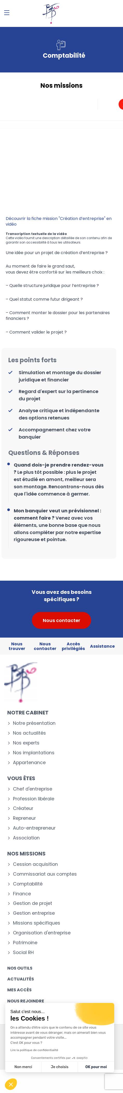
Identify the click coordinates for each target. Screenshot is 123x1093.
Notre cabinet (28, 712)
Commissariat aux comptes (45, 874)
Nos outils (19, 968)
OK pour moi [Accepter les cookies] (96, 1067)
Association (26, 838)
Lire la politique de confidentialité (34, 1050)
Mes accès (19, 990)
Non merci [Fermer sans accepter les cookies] (23, 1067)
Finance (22, 894)
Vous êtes (21, 778)
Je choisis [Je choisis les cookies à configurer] (60, 1067)
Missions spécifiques (36, 923)
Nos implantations (33, 753)
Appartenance (29, 763)
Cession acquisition (35, 864)
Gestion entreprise (34, 913)
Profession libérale (33, 799)
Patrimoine (25, 943)
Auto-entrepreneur (34, 828)
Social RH (23, 953)
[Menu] (6, 12)
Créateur (23, 808)
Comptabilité (28, 884)
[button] (11, 1084)
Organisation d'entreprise (42, 933)
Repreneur (24, 818)
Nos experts (26, 743)
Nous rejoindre (25, 1001)
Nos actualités (29, 733)
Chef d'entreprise (32, 789)
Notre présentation (34, 723)
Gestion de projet (32, 903)
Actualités (20, 979)
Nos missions (26, 853)
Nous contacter (61, 620)
